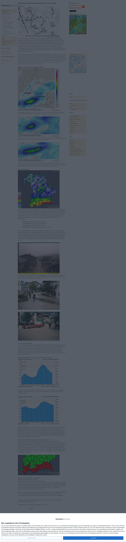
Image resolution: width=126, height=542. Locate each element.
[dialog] (63, 527)
